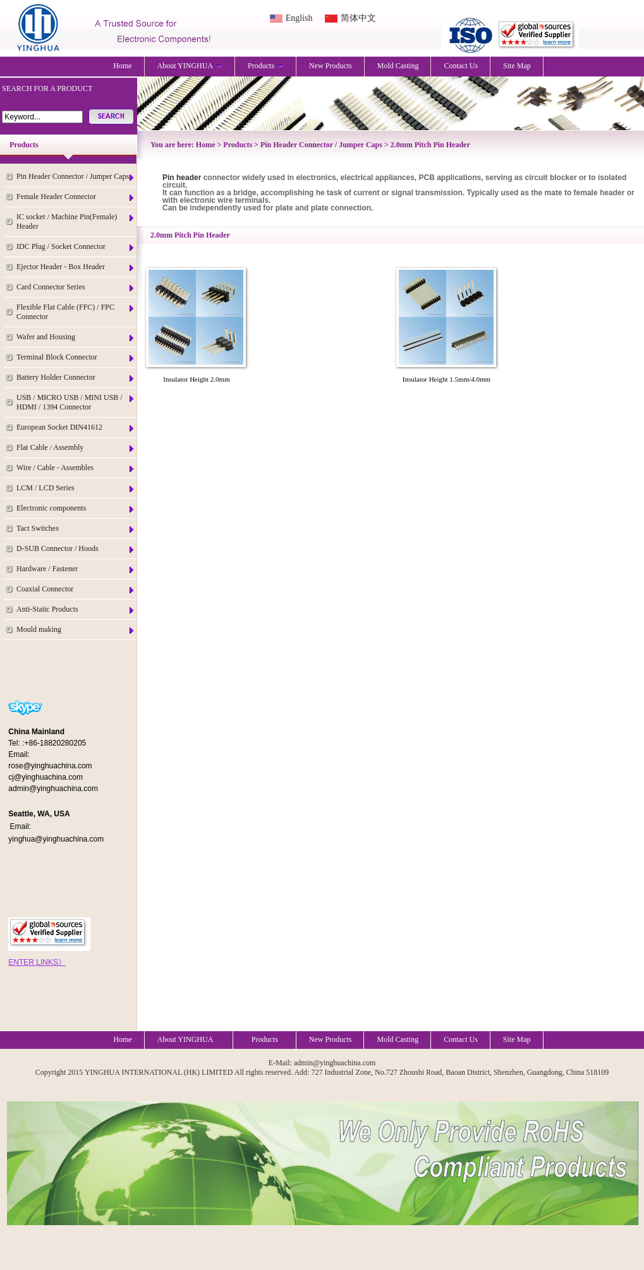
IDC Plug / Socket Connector (75, 246)
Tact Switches (75, 528)
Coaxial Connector (75, 589)
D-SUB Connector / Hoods (75, 548)
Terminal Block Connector (75, 357)
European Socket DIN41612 (75, 427)
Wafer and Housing (75, 337)
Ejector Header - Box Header (75, 267)
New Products (330, 65)
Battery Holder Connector (75, 377)
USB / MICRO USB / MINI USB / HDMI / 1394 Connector (75, 402)
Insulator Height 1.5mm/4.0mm (446, 379)
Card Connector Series (75, 287)
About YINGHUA (190, 65)
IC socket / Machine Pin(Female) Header (75, 221)
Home (122, 65)
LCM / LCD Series (75, 488)
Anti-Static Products (75, 609)
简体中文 (358, 18)
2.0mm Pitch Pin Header (430, 144)
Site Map (517, 65)
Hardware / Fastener (75, 569)
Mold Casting (398, 65)
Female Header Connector (75, 197)
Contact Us (461, 65)
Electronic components (75, 508)
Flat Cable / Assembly (75, 447)
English (299, 18)
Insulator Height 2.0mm (196, 379)
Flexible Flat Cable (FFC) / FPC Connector (75, 312)
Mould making (75, 629)
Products (266, 65)
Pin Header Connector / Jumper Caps (75, 176)
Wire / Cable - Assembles (75, 468)
